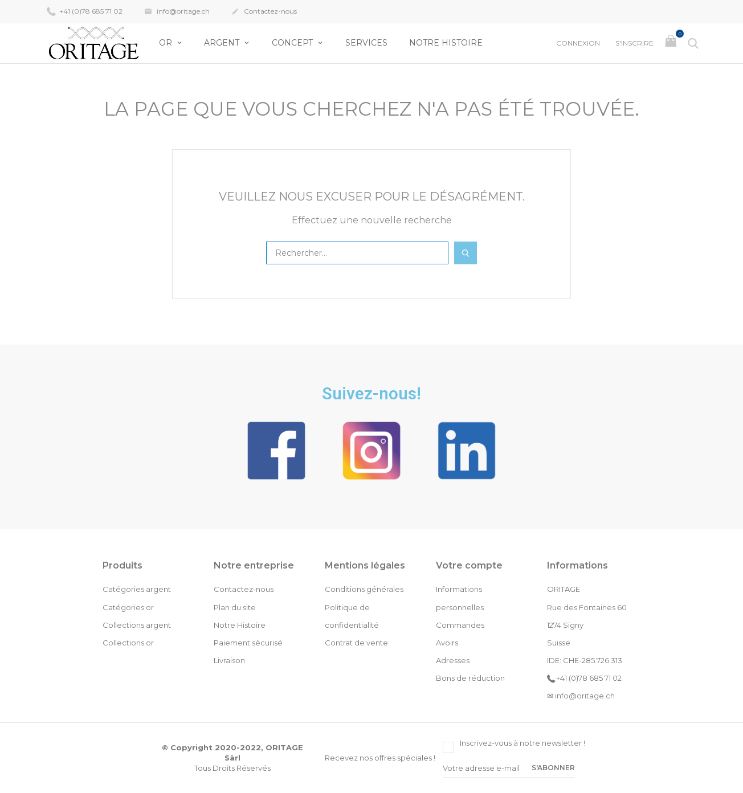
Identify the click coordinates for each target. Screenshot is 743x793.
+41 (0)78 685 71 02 (85, 11)
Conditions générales (364, 589)
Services (366, 43)
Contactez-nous (264, 12)
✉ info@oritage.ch (581, 695)
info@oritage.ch (177, 12)
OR (166, 43)
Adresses (453, 660)
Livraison (229, 660)
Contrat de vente (356, 642)
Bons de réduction (470, 677)
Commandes (460, 625)
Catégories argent (137, 589)
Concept (293, 43)
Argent (223, 43)
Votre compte (469, 565)
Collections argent (137, 625)
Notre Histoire (446, 43)
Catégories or (128, 607)
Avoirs (447, 642)
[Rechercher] (357, 253)
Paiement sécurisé (248, 642)
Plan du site (235, 607)
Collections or (128, 642)
